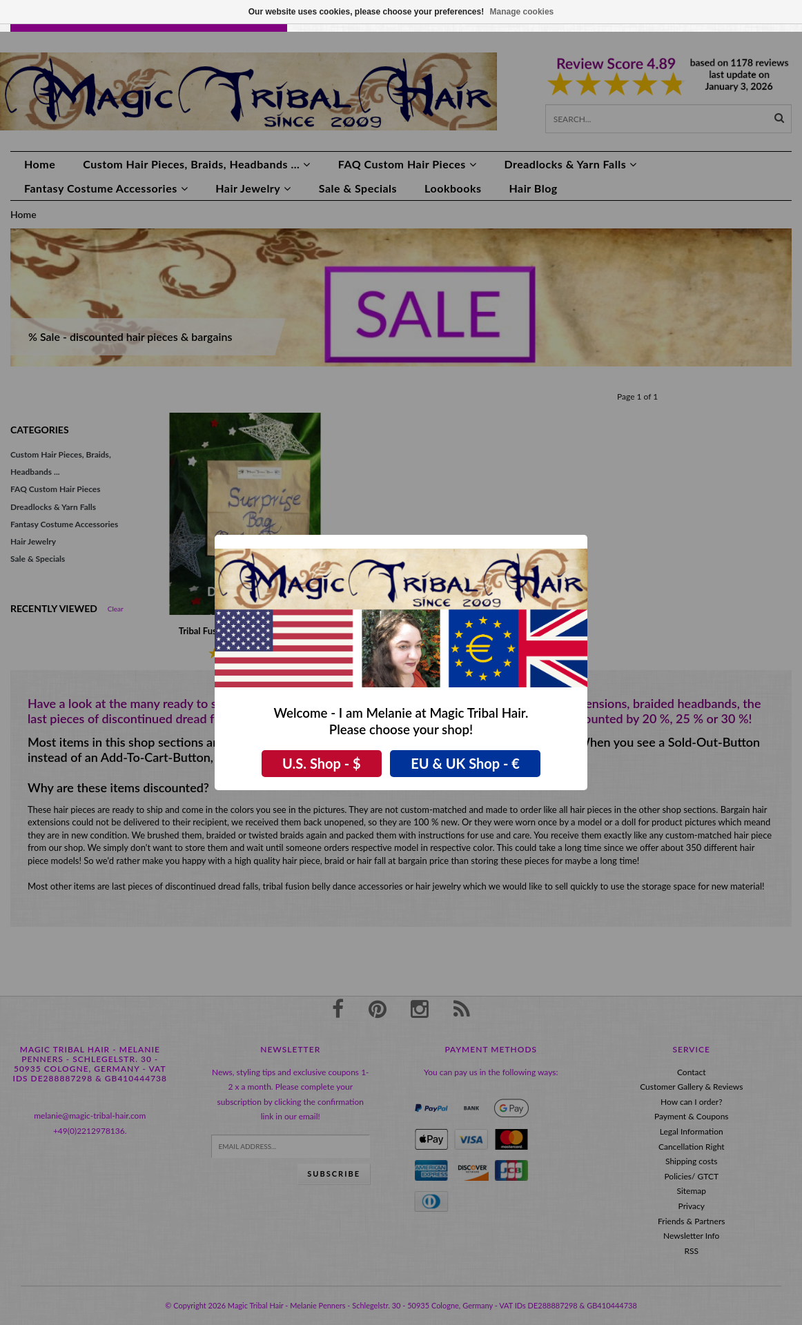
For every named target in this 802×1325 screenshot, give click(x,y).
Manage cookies (522, 12)
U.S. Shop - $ (321, 763)
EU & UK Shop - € (465, 763)
